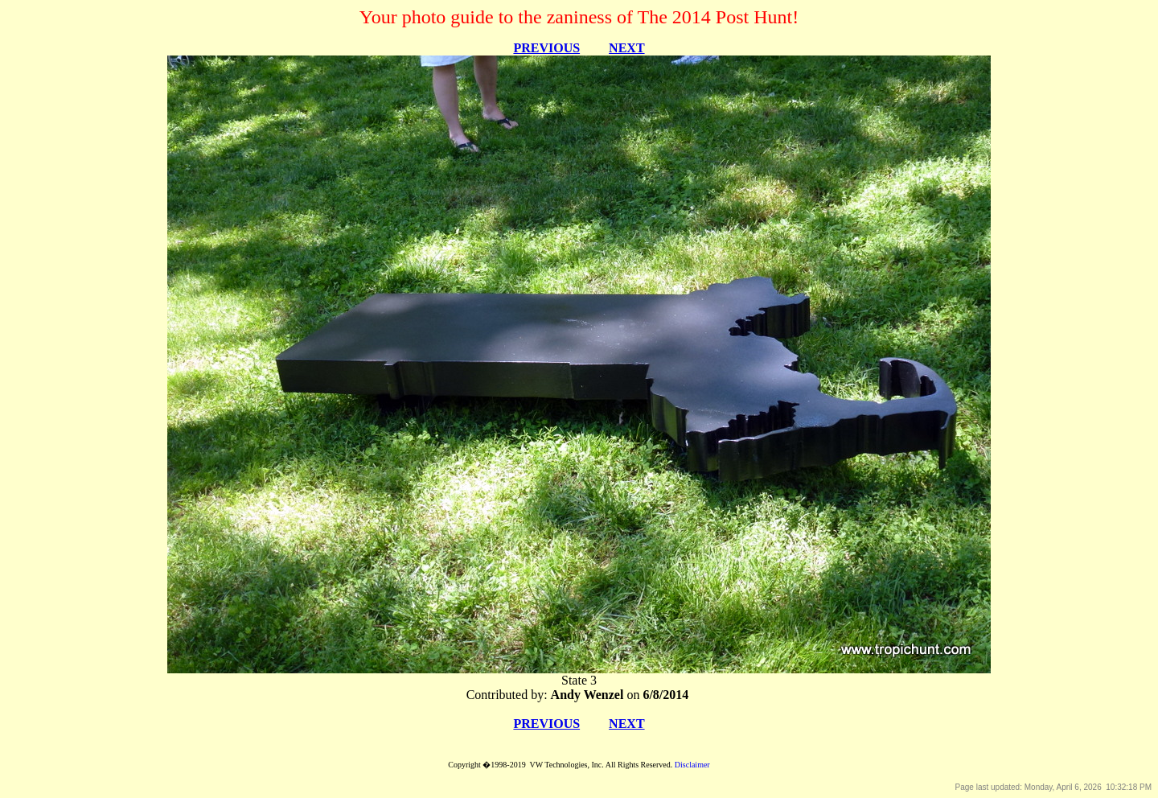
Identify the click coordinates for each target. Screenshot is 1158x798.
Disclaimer (692, 764)
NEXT (626, 48)
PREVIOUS (546, 48)
